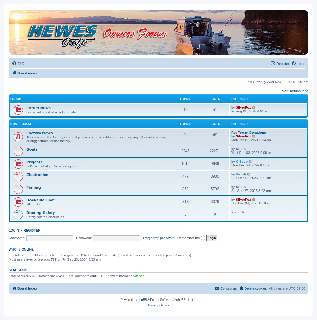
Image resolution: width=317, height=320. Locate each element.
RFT (239, 149)
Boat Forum (20, 124)
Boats (32, 149)
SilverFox (243, 107)
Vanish (241, 174)
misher (138, 276)
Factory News (39, 133)
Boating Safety (40, 212)
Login (14, 230)
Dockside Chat (40, 200)
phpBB (142, 299)
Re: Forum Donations (248, 132)
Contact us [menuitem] (226, 288)
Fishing (33, 187)
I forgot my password (159, 238)
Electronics (37, 174)
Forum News (38, 108)
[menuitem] (18, 63)
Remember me (191, 238)
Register (32, 230)
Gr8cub (242, 161)
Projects (34, 162)
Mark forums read (295, 91)
